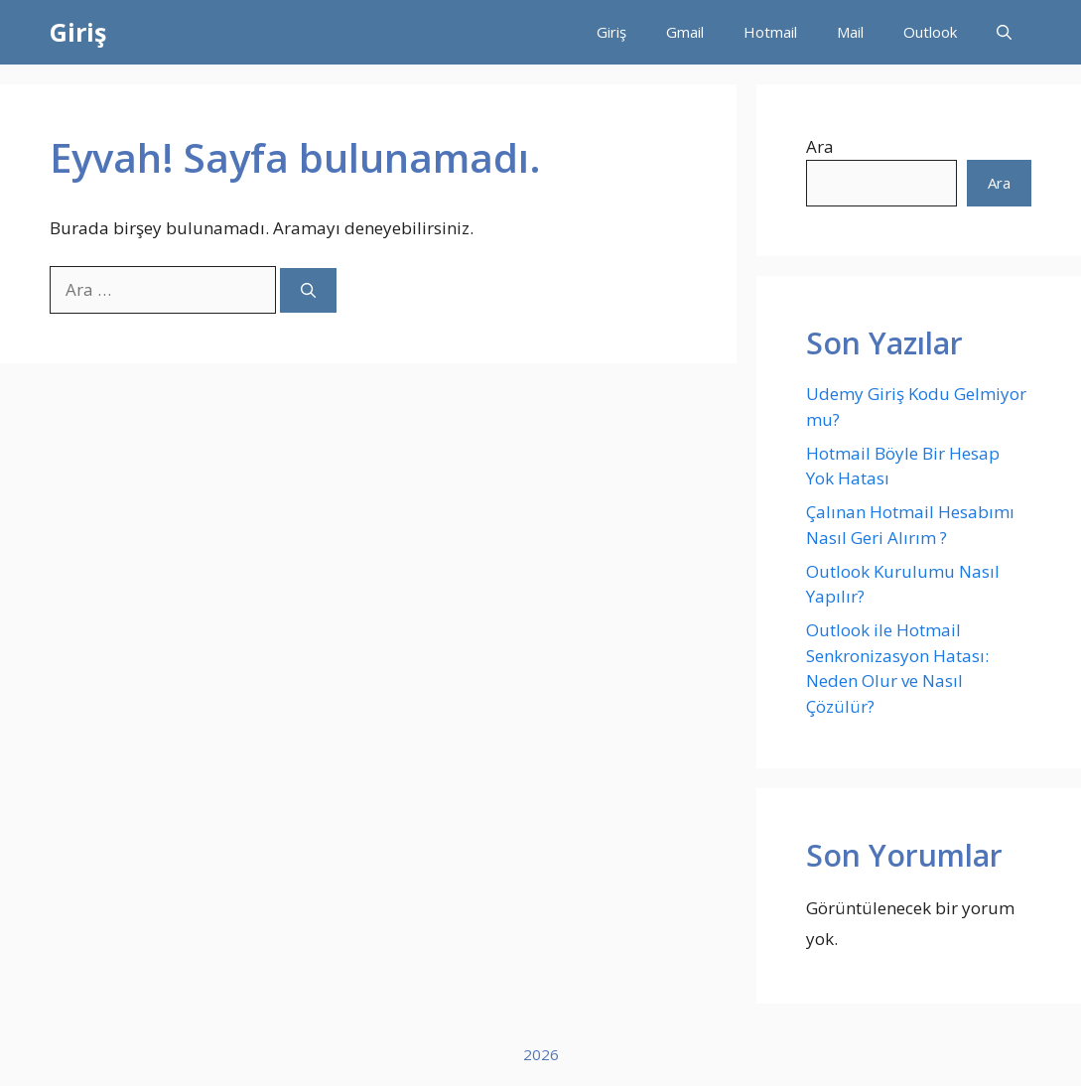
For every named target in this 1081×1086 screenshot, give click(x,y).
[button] (1004, 32)
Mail (850, 32)
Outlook (930, 32)
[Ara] (308, 290)
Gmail (685, 32)
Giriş (78, 32)
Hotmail (770, 32)
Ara (820, 146)
